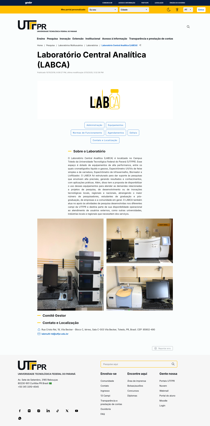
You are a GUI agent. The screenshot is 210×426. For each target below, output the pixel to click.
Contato (105, 385)
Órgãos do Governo (177, 3)
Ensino (41, 38)
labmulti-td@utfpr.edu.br (55, 333)
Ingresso (105, 390)
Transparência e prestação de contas (151, 38)
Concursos (133, 390)
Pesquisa (52, 38)
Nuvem (163, 385)
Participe (144, 3)
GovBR (28, 3)
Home (40, 45)
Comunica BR (107, 3)
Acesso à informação (127, 3)
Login (162, 405)
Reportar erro (162, 348)
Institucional (92, 38)
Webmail (164, 390)
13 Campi (105, 395)
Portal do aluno (167, 395)
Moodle (163, 400)
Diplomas (132, 395)
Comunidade (107, 381)
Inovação (65, 38)
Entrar (201, 9)
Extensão (78, 38)
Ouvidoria (106, 409)
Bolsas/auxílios (135, 385)
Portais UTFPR (167, 381)
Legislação (159, 3)
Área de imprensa (136, 381)
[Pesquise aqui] (136, 364)
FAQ (103, 414)
